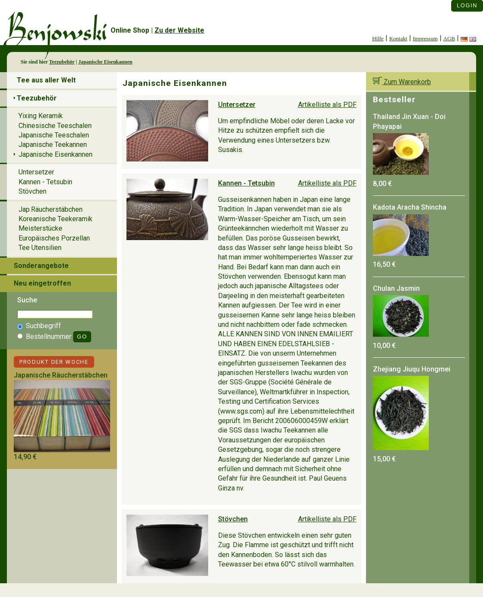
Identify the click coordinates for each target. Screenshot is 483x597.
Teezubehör (61, 62)
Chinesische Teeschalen (55, 126)
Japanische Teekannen (52, 144)
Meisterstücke (40, 228)
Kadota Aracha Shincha (409, 207)
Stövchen (233, 519)
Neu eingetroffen (42, 283)
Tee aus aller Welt (46, 80)
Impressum (425, 38)
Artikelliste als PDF (327, 105)
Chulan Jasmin (396, 288)
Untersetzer (236, 105)
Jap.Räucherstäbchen (50, 209)
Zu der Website (179, 30)
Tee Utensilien (40, 248)
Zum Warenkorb (402, 82)
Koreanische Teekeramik (55, 219)
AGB (449, 38)
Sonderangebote (41, 266)
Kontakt (398, 38)
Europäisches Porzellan (54, 238)
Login (467, 5)
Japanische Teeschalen (53, 135)
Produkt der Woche (54, 362)
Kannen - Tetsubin (246, 183)
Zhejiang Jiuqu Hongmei (411, 369)
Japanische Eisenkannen (105, 62)
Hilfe (378, 38)
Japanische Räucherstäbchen (61, 375)
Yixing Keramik (40, 116)
